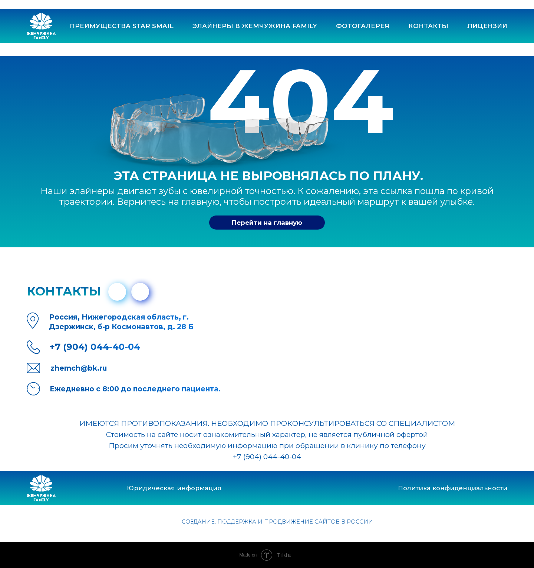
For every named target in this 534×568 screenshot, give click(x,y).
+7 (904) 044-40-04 (267, 456)
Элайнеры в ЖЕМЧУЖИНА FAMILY (254, 26)
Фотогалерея (362, 26)
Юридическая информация (174, 488)
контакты (428, 26)
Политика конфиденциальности (452, 488)
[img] (140, 292)
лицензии (487, 26)
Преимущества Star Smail (122, 26)
